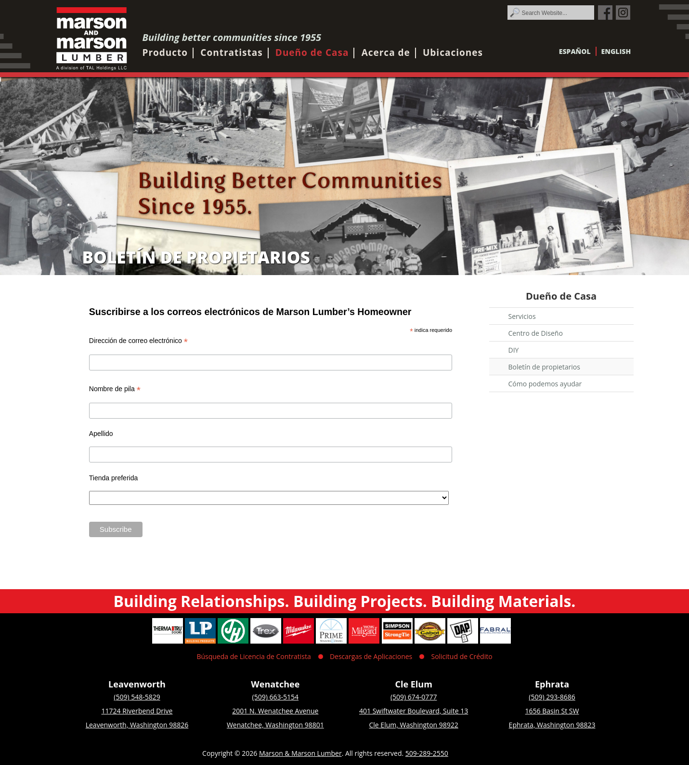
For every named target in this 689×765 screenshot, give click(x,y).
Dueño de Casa (312, 52)
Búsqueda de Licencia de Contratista (253, 656)
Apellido (101, 433)
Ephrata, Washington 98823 (552, 724)
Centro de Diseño (535, 333)
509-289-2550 (426, 753)
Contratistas (231, 52)
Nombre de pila (115, 389)
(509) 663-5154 (275, 696)
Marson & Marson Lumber (300, 753)
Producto (165, 52)
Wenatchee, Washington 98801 (275, 724)
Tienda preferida (113, 478)
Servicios (522, 316)
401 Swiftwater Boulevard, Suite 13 (413, 710)
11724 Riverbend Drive (137, 710)
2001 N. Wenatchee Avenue (275, 710)
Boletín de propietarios (544, 366)
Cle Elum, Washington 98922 (413, 724)
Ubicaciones (453, 52)
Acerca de (386, 52)
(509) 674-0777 (413, 696)
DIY (513, 350)
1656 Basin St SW (552, 710)
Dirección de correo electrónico (138, 340)
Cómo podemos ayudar (545, 383)
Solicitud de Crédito (461, 656)
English (616, 51)
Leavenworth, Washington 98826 (137, 724)
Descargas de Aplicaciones (371, 656)
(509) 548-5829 (137, 696)
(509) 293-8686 (552, 696)
